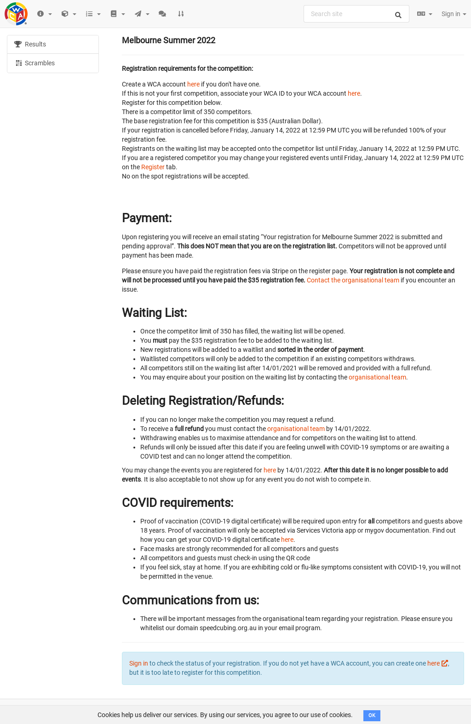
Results (30, 44)
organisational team (377, 377)
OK (371, 715)
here (193, 84)
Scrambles (34, 62)
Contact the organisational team (353, 280)
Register (153, 167)
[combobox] (356, 14)
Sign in (454, 13)
